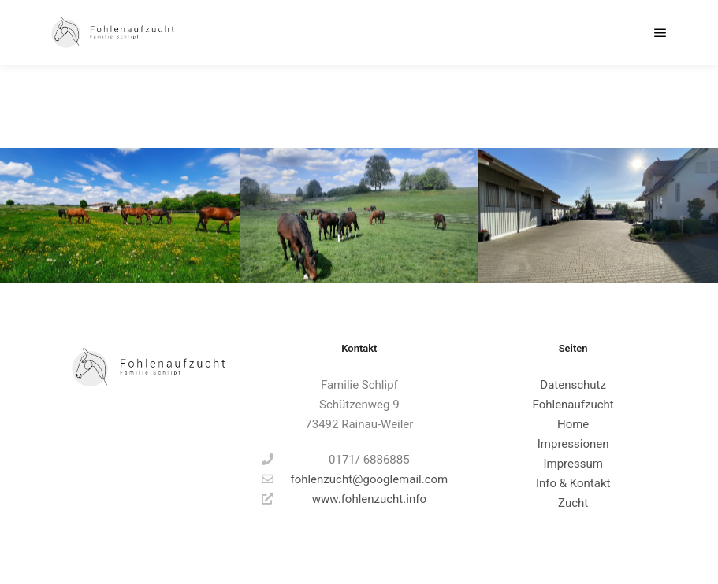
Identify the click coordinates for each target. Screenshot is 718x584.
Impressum (572, 463)
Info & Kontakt (573, 483)
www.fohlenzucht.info (344, 499)
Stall (621, 106)
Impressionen (573, 444)
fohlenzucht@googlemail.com (355, 479)
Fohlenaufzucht (573, 404)
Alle (515, 106)
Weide (664, 106)
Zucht (573, 503)
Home (573, 424)
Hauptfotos (567, 106)
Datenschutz (573, 385)
